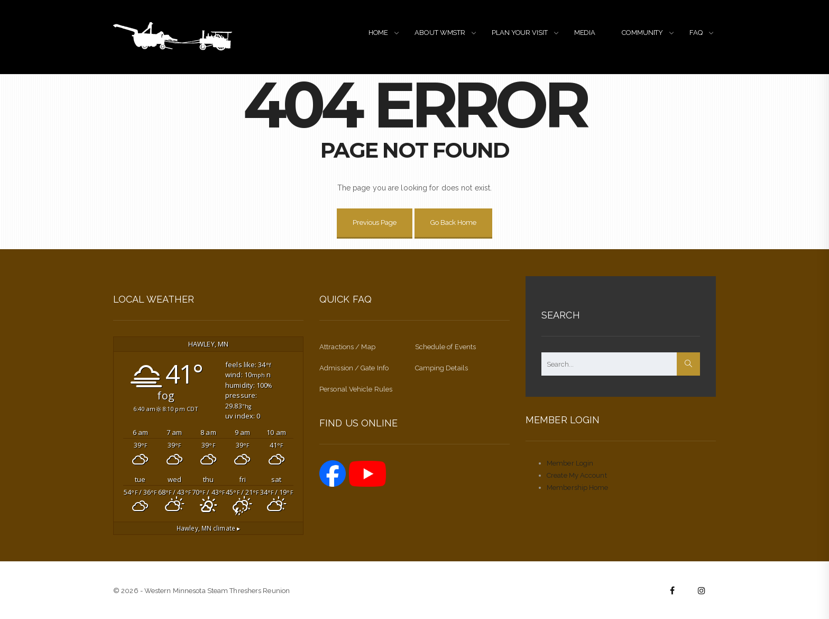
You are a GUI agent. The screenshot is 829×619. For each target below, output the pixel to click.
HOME (379, 33)
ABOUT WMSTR (439, 33)
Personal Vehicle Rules (355, 389)
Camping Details (441, 368)
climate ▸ (208, 528)
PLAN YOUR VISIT (520, 33)
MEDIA (585, 33)
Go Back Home (453, 222)
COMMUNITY (642, 33)
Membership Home (578, 487)
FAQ (696, 33)
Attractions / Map (347, 347)
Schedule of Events (445, 347)
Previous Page (375, 222)
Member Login (570, 463)
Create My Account (577, 475)
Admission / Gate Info (354, 368)
